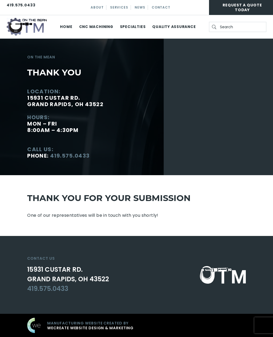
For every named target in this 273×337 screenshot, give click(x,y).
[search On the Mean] (237, 27)
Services (119, 7)
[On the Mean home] (27, 26)
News (140, 7)
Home (66, 27)
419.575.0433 (70, 155)
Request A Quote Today (242, 7)
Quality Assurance (174, 27)
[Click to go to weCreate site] (136, 325)
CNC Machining (96, 27)
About (97, 7)
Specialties (133, 27)
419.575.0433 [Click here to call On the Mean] (21, 5)
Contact (161, 7)
